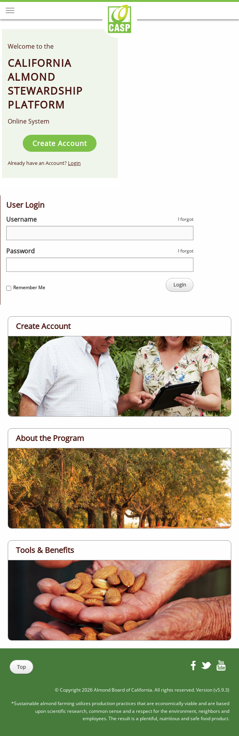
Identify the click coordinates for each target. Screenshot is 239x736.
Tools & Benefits (45, 550)
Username (21, 219)
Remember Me (29, 287)
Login (74, 162)
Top (21, 666)
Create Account (59, 143)
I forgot (185, 219)
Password (20, 251)
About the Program (50, 438)
